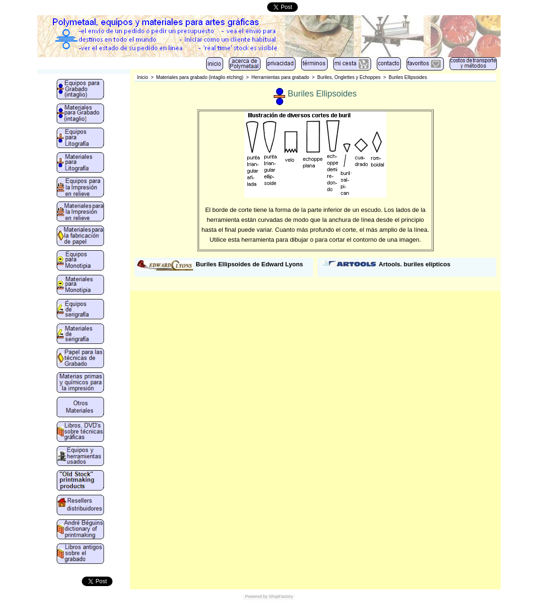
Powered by (256, 596)
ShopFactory (280, 596)
